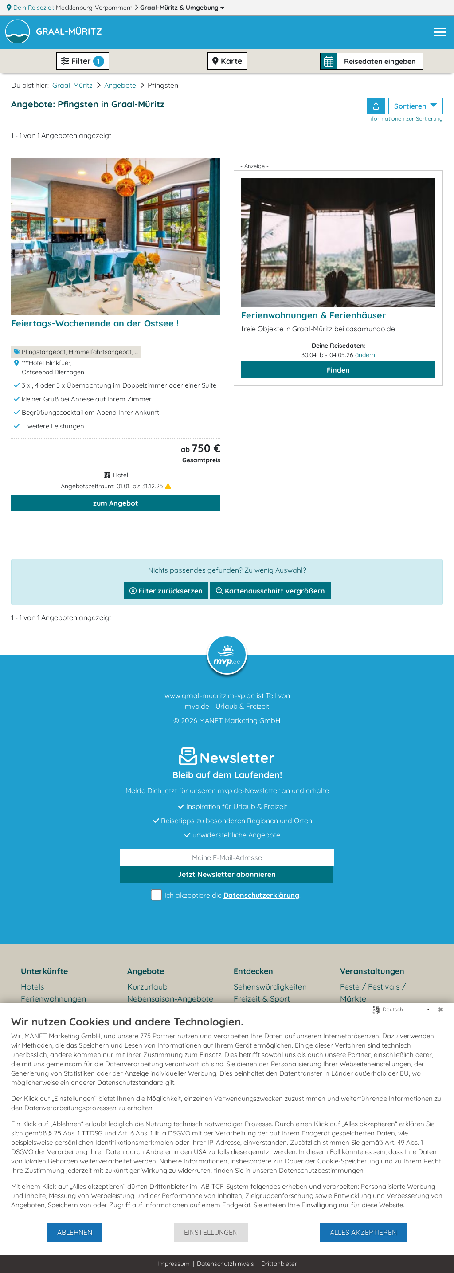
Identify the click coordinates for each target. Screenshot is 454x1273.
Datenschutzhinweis (225, 1264)
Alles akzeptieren (363, 1232)
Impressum (173, 1264)
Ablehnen (74, 1232)
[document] (227, 1118)
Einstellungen (211, 1232)
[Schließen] (440, 1009)
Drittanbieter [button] (279, 1264)
